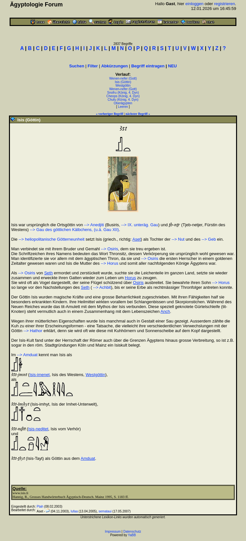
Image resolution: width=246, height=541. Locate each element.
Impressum (112, 531)
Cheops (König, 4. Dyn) (123, 96)
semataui (105, 511)
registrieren (224, 3)
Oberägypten (123, 103)
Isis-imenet (39, 374)
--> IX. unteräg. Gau (139, 224)
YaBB (132, 535)
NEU (172, 66)
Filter (93, 66)
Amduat (88, 458)
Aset (136, 239)
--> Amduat (27, 354)
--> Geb (208, 239)
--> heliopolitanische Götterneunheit (52, 239)
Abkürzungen (114, 66)
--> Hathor (32, 330)
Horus (130, 277)
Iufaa (74, 511)
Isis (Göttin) (123, 82)
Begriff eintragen (148, 66)
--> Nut (178, 239)
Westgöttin (122, 85)
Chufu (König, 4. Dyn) (123, 99)
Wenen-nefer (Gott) (123, 78)
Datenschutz (132, 531)
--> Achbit (101, 287)
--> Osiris (109, 248)
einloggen (194, 3)
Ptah (40, 506)
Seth (48, 272)
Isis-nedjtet (38, 428)
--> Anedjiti (94, 224)
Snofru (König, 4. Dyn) (123, 92)
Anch (165, 311)
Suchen (76, 66)
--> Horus (110, 263)
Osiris (138, 282)
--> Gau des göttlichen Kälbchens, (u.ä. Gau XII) (74, 229)
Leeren (123, 106)
